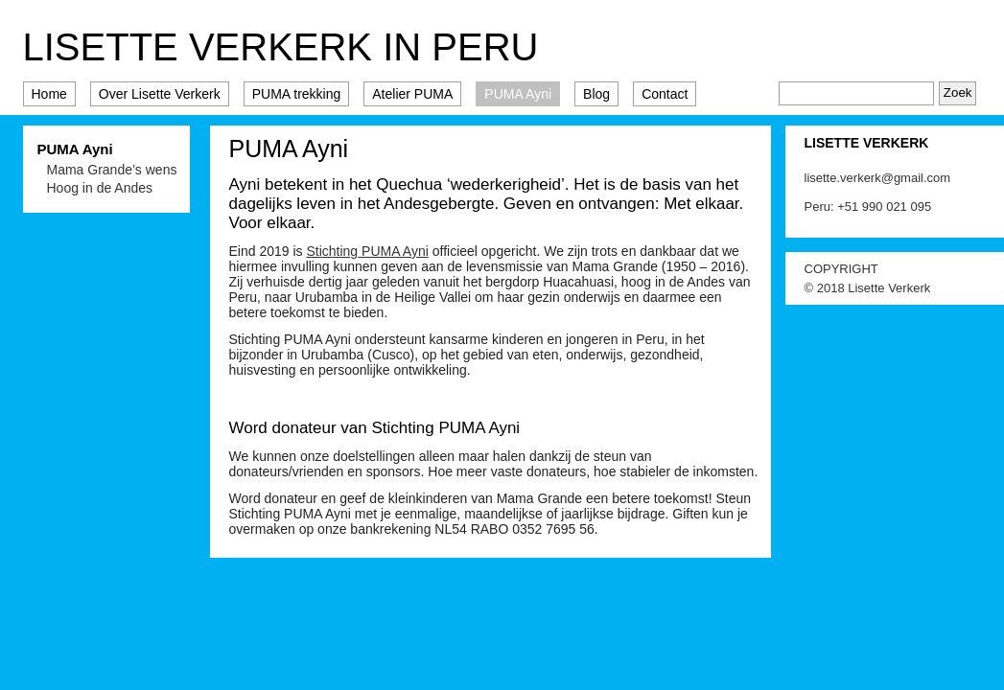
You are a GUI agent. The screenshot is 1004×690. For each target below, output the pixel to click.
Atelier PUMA (412, 94)
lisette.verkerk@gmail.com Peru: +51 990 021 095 (878, 192)
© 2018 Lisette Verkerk (868, 288)
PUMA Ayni (517, 94)
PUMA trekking (296, 94)
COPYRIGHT (841, 269)
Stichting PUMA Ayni (367, 251)
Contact (665, 94)
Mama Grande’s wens (112, 169)
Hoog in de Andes (100, 188)
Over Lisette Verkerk (160, 94)
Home (49, 94)
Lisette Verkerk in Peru (281, 47)
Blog (596, 94)
